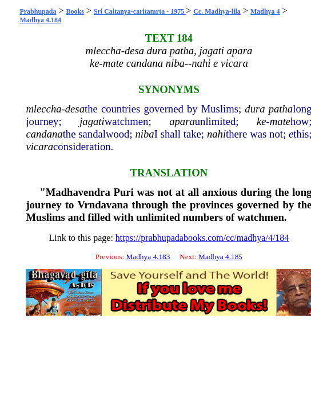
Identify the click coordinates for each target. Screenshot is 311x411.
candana (44, 134)
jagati (92, 121)
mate (280, 121)
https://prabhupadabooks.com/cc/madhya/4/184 (202, 238)
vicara (39, 146)
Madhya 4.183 (148, 256)
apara (182, 121)
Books (74, 11)
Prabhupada (37, 11)
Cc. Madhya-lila (217, 11)
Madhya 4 (265, 11)
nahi (216, 134)
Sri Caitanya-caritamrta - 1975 (140, 11)
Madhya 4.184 (40, 20)
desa (75, 109)
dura (255, 109)
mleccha (43, 109)
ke (261, 121)
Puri (124, 192)
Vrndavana (102, 205)
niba (144, 134)
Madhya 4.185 (220, 256)
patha (281, 109)
